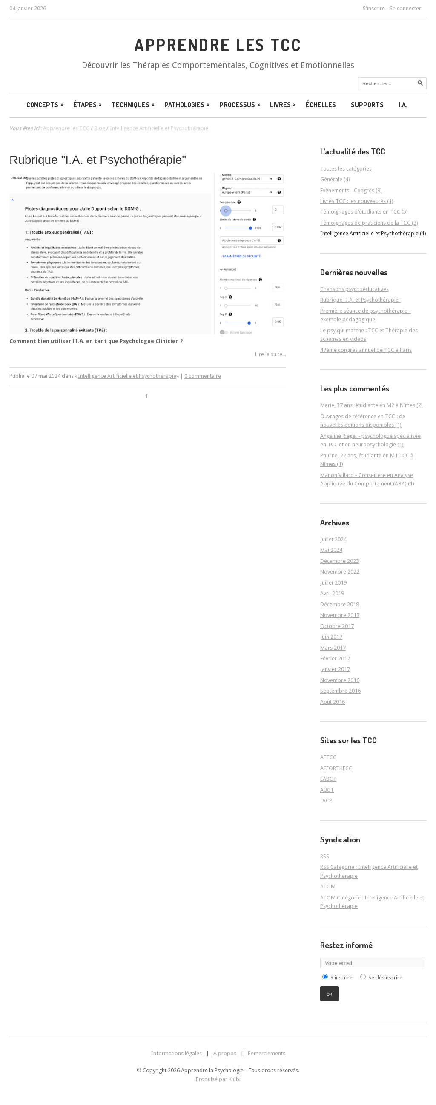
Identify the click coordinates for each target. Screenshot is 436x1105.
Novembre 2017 (339, 615)
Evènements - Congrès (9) (351, 190)
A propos (224, 1053)
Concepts (45, 104)
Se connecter (405, 8)
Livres (283, 104)
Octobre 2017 (337, 626)
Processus (240, 104)
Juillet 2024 (333, 539)
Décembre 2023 (339, 561)
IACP (326, 800)
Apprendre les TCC (217, 44)
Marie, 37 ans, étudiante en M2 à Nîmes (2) (371, 405)
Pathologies (187, 104)
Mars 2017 (333, 648)
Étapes (88, 104)
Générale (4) (335, 179)
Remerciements (266, 1053)
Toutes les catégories (346, 169)
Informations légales (176, 1053)
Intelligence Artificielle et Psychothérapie (127, 376)
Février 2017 (335, 658)
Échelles (321, 104)
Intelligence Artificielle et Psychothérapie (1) (373, 233)
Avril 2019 (332, 593)
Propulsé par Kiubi (218, 1079)
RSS (324, 856)
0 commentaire (202, 376)
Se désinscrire (385, 977)
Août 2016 (332, 702)
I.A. (403, 104)
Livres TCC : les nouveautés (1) (356, 201)
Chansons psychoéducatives (354, 289)
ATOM (328, 886)
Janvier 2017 (335, 669)
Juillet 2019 (333, 583)
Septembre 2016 (340, 691)
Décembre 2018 (339, 604)
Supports (367, 104)
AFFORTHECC (336, 768)
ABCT (327, 790)
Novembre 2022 (339, 571)
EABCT (328, 779)
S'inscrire (374, 8)
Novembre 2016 (339, 680)
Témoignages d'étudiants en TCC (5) (364, 211)
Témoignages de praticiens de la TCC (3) (369, 223)
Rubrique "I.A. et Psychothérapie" (97, 159)
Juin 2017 (331, 637)
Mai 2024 (331, 550)
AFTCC (328, 757)
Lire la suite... (270, 354)
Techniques (134, 104)
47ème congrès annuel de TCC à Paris (366, 350)
